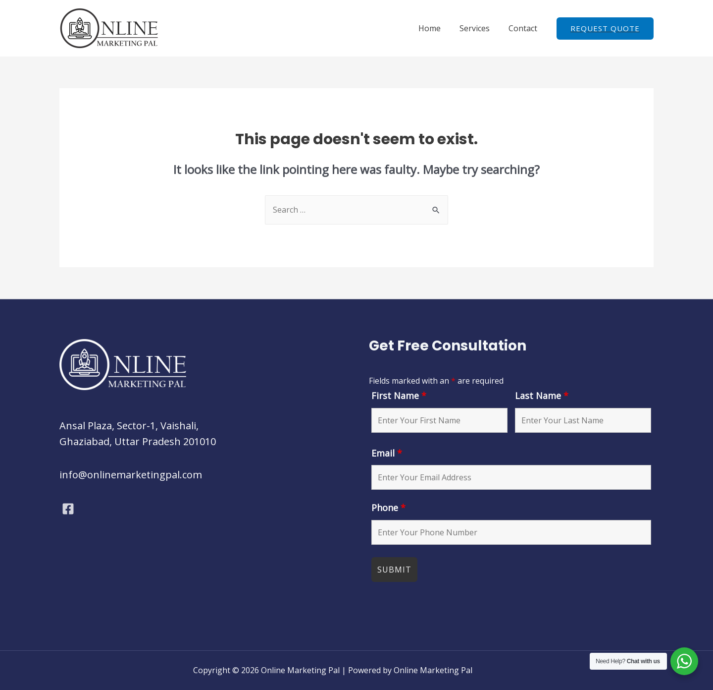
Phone (388, 508)
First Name (398, 396)
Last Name (541, 396)
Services (479, 28)
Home (437, 28)
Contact (524, 28)
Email (386, 453)
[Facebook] (68, 509)
